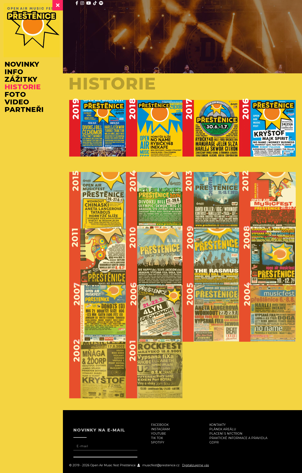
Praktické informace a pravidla (238, 438)
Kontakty (217, 425)
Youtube (158, 433)
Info (14, 71)
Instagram (160, 429)
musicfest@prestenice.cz (161, 465)
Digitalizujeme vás (195, 465)
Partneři (24, 109)
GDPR (214, 442)
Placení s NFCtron (225, 433)
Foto (15, 94)
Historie (23, 87)
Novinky (22, 64)
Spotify (157, 442)
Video (17, 102)
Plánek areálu (222, 429)
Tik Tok (157, 438)
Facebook (160, 425)
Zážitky (21, 79)
